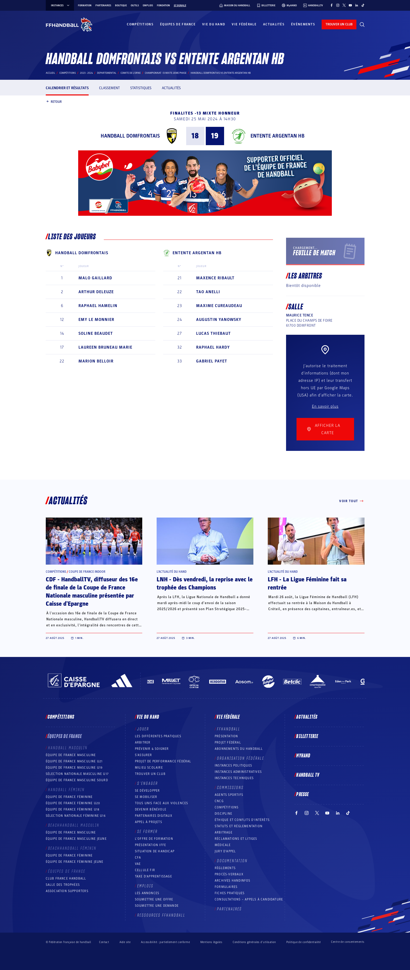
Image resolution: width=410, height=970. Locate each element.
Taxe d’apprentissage (153, 876)
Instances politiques (233, 765)
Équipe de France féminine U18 (73, 809)
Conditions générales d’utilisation (254, 942)
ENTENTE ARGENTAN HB (277, 136)
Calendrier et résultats (67, 88)
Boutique (121, 5)
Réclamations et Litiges (236, 839)
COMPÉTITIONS (226, 807)
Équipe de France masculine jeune (76, 839)
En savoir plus (325, 406)
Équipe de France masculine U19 (74, 767)
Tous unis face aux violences (161, 803)
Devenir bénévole (150, 809)
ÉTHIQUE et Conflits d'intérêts (242, 820)
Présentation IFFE (150, 845)
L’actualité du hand (171, 572)
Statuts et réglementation (239, 826)
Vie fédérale (244, 24)
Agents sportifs (229, 795)
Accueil (50, 73)
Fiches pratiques (229, 893)
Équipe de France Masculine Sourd (77, 780)
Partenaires (103, 5)
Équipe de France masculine (71, 755)
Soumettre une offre (154, 899)
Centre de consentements (347, 942)
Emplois (148, 5)
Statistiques (140, 88)
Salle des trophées (63, 885)
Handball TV (308, 775)
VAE (138, 864)
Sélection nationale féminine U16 (76, 816)
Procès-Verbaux (229, 874)
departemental (106, 73)
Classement (109, 88)
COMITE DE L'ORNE (131, 73)
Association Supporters (67, 891)
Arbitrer (143, 742)
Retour (54, 102)
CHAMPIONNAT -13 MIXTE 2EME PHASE (165, 73)
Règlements (225, 868)
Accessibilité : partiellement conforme (165, 942)
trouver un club (339, 24)
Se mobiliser (146, 797)
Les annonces (147, 893)
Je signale (180, 5)
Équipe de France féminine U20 (73, 803)
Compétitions (140, 24)
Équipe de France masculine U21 (74, 761)
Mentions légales (211, 942)
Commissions (230, 788)
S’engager (147, 783)
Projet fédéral (228, 742)
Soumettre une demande (157, 905)
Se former (147, 832)
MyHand (303, 755)
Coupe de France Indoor (87, 572)
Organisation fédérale (240, 758)
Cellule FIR (145, 870)
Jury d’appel (225, 851)
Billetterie (307, 736)
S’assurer (143, 755)
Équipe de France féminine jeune (75, 862)
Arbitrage (223, 832)
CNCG (219, 801)
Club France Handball (66, 878)
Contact (104, 942)
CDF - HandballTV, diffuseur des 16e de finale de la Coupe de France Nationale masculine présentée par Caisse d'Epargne (92, 592)
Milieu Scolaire (149, 767)
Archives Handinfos (232, 880)
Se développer (147, 790)
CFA (138, 857)
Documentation (232, 861)
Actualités (273, 24)
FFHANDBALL (228, 729)
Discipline (223, 813)
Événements (303, 24)
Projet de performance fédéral (163, 761)
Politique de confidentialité (303, 942)
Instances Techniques (234, 778)
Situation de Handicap (154, 851)
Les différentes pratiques (158, 736)
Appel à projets (148, 822)
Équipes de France (178, 24)
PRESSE (302, 794)
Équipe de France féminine (69, 797)
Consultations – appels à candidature (249, 899)
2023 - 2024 (86, 73)
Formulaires (226, 887)
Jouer (143, 729)
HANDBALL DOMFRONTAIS (130, 136)
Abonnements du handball (239, 749)
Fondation (163, 5)
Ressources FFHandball (161, 915)
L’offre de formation (154, 839)
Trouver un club (150, 774)
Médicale (223, 845)
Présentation (226, 736)
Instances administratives (238, 772)
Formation (85, 5)
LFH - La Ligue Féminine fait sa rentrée (307, 583)
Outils (135, 5)
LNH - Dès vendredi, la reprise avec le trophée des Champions (205, 583)
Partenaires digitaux (153, 816)
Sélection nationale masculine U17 (77, 774)
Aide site (124, 942)
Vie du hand (213, 24)
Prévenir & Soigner (152, 749)
